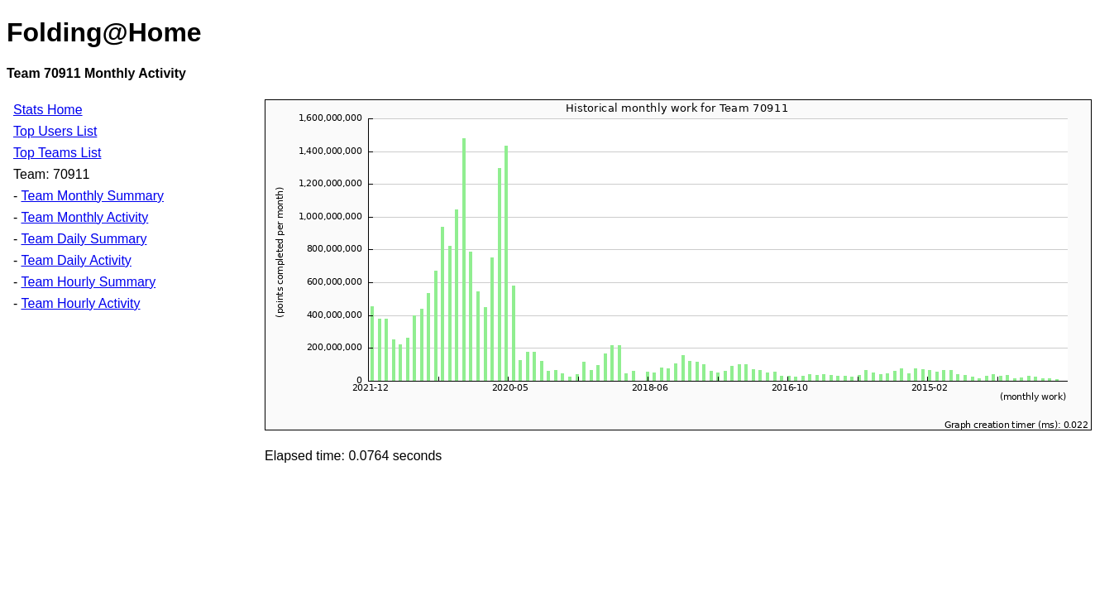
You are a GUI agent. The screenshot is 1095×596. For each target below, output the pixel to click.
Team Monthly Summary (92, 196)
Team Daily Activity (76, 260)
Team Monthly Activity (84, 217)
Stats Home (48, 110)
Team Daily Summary (83, 239)
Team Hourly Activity (80, 303)
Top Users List (55, 131)
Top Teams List (57, 153)
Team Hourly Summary (88, 282)
